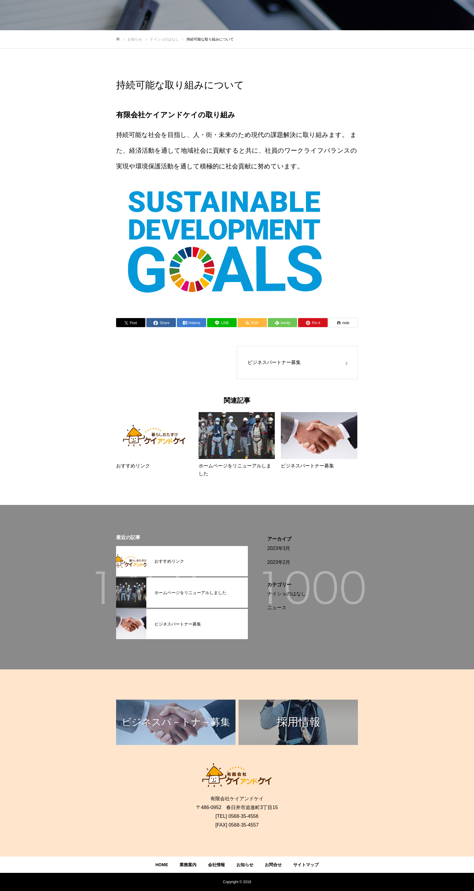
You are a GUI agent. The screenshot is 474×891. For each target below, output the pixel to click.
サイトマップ (306, 864)
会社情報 (216, 864)
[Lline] (221, 322)
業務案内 (188, 864)
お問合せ (273, 864)
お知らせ (244, 864)
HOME (161, 864)
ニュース (277, 607)
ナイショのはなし (286, 593)
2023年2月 (279, 562)
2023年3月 (279, 548)
